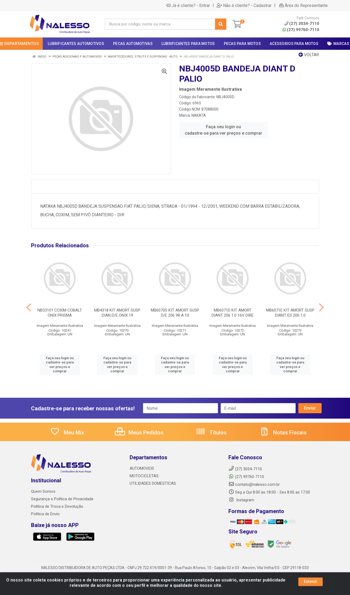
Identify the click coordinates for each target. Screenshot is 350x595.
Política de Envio (45, 513)
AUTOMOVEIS (142, 468)
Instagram (241, 500)
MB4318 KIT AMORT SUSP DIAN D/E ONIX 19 (117, 313)
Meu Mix (67, 432)
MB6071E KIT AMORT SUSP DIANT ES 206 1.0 (290, 313)
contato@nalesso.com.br (254, 484)
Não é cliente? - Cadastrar (244, 5)
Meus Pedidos (139, 432)
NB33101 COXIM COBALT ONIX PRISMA (59, 313)
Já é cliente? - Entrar (188, 5)
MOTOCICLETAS (144, 475)
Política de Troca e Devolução (57, 506)
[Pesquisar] (220, 24)
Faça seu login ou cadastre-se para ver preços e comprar (223, 130)
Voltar (309, 54)
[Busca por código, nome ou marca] (160, 24)
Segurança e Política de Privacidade (62, 499)
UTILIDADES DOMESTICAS (153, 483)
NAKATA (198, 115)
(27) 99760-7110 (301, 29)
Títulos (211, 432)
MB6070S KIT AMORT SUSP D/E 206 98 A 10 (175, 313)
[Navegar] (29, 308)
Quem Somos (43, 491)
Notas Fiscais (283, 432)
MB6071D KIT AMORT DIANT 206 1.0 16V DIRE (233, 313)
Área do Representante (303, 5)
